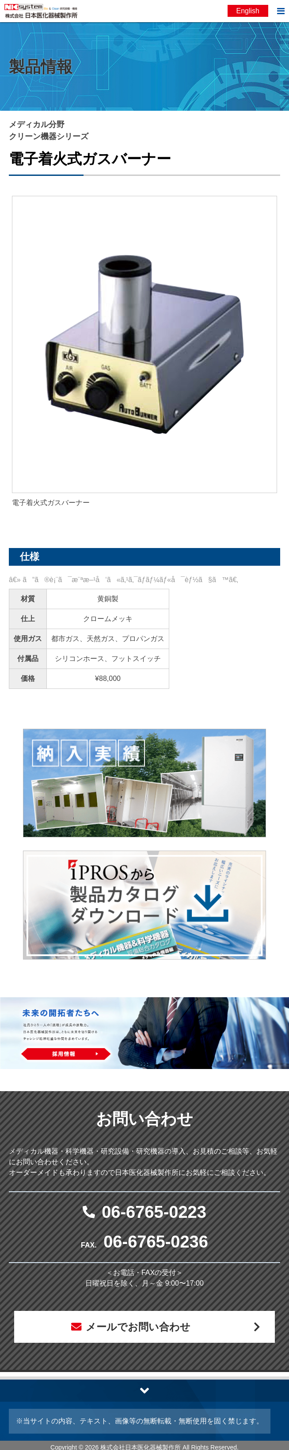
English (247, 11)
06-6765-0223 (154, 1212)
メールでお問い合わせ (137, 1327)
